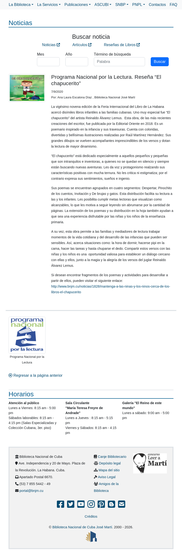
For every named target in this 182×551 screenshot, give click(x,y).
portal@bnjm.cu (31, 491)
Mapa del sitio (109, 470)
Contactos (157, 5)
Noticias (51, 45)
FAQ (173, 5)
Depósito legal (110, 463)
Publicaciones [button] (76, 5)
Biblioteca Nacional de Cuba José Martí (82, 527)
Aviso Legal (106, 477)
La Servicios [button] (47, 5)
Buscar (160, 62)
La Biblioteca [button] (20, 5)
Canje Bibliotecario (112, 457)
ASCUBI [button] (102, 5)
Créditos (91, 516)
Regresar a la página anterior (36, 375)
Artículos (81, 45)
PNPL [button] (137, 5)
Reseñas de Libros (122, 45)
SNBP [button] (120, 5)
